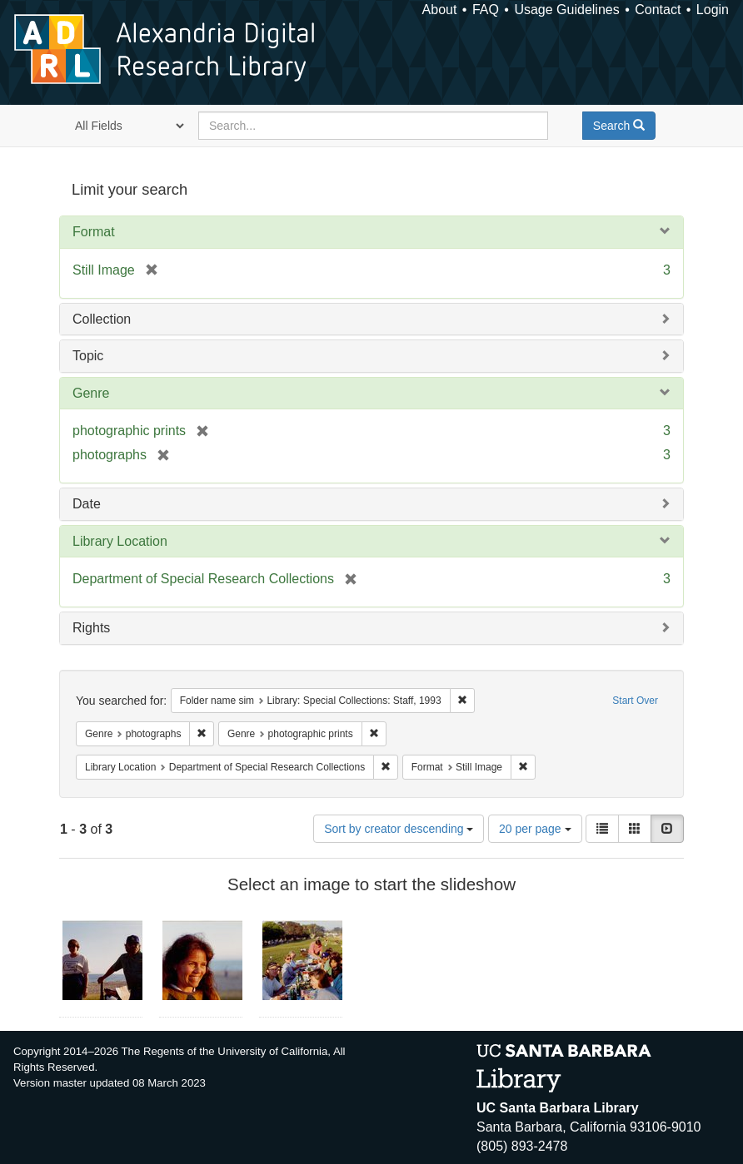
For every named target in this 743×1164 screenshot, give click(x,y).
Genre (90, 393)
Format (93, 232)
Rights (91, 628)
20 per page (535, 828)
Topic (87, 356)
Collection (101, 319)
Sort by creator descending (398, 828)
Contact (658, 9)
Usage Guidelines (566, 9)
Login (712, 9)
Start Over (635, 700)
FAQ (485, 9)
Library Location (119, 541)
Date (86, 504)
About (439, 9)
